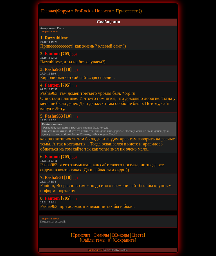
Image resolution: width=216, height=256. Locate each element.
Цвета (137, 235)
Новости (103, 10)
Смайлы (101, 235)
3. (42, 69)
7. (42, 177)
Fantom (52, 53)
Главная (48, 10)
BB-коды (120, 235)
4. (42, 85)
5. (42, 116)
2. (42, 53)
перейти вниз (50, 31)
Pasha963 (54, 69)
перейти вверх (51, 218)
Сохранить (124, 240)
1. (42, 37)
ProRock (82, 10)
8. (42, 198)
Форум (63, 10)
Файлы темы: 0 (95, 240)
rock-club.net (95, 249)
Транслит (81, 235)
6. (42, 156)
